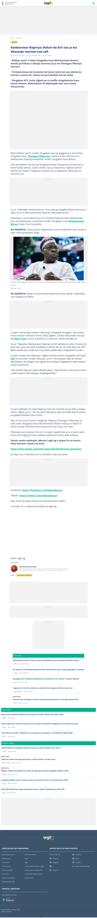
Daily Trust (20, 339)
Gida (12, 38)
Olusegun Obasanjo (39, 156)
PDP (13, 359)
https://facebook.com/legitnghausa (42, 490)
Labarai (18, 38)
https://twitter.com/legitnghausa (38, 496)
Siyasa (15, 673)
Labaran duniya (18, 692)
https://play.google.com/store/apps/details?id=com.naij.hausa (46, 449)
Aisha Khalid (34, 56)
